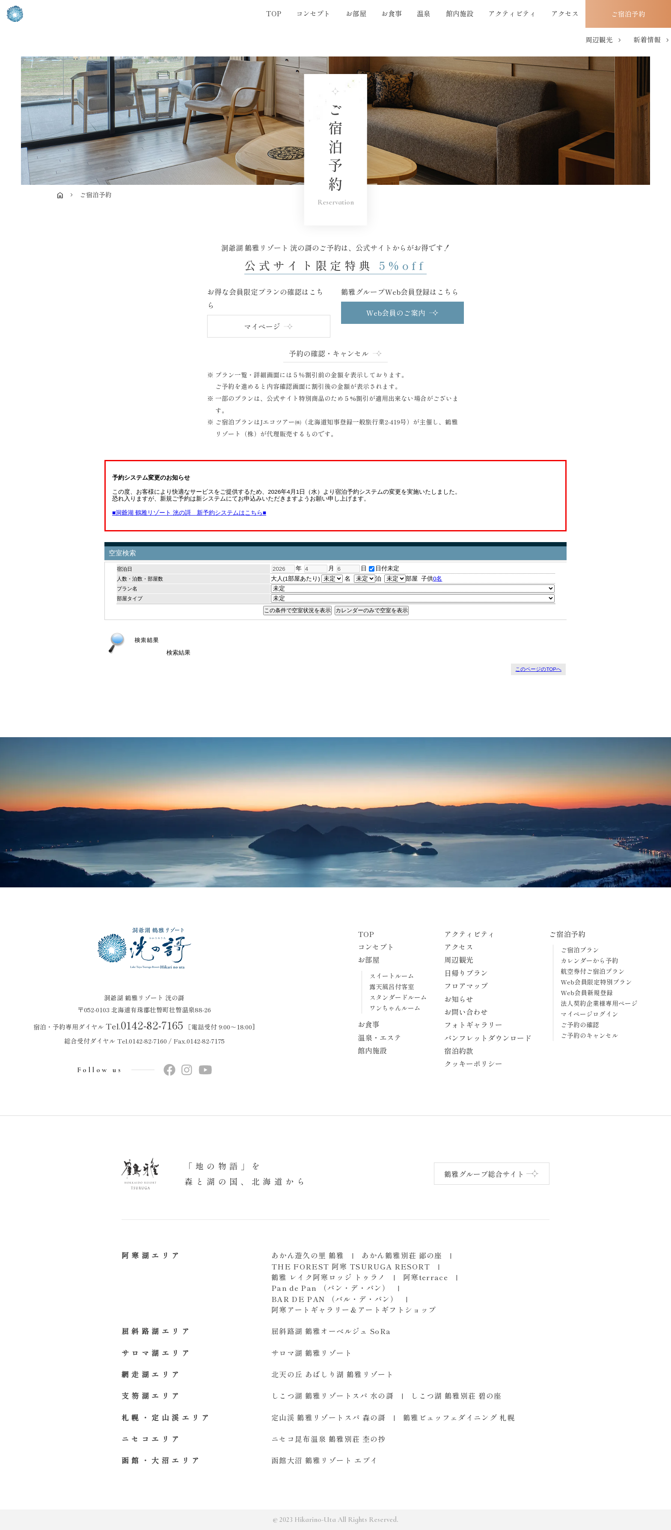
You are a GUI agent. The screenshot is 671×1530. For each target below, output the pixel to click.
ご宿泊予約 (567, 933)
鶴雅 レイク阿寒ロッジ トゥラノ (328, 1277)
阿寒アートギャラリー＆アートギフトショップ (353, 1309)
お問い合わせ (466, 1011)
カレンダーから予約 (589, 960)
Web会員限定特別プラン (596, 981)
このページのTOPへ (538, 669)
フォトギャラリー (473, 1024)
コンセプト (376, 946)
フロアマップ (466, 985)
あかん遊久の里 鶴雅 (307, 1255)
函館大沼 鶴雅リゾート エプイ (324, 1460)
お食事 (369, 1024)
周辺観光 (458, 959)
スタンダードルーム (398, 997)
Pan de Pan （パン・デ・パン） (330, 1287)
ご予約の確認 (580, 1024)
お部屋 (369, 959)
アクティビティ (469, 933)
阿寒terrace (425, 1277)
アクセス (458, 946)
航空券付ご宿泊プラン (593, 971)
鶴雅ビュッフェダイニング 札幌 (459, 1417)
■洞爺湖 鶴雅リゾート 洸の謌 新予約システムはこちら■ (189, 513)
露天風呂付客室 (391, 986)
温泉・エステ (379, 1037)
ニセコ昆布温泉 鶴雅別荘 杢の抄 (328, 1438)
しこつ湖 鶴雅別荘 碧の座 (456, 1395)
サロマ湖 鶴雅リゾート (311, 1352)
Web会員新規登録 (587, 992)
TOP (366, 933)
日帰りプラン (466, 972)
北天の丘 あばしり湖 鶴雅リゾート (332, 1374)
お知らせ (458, 998)
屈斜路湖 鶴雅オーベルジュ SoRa (331, 1330)
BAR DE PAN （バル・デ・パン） (334, 1298)
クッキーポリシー (473, 1063)
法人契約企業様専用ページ (599, 1003)
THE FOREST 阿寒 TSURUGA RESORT (351, 1266)
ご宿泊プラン (580, 949)
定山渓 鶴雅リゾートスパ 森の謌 (328, 1417)
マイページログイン (589, 1013)
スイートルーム (391, 975)
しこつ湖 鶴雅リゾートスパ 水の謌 (332, 1395)
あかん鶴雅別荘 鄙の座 (402, 1255)
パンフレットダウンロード (487, 1037)
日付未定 (384, 568)
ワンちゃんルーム (395, 1007)
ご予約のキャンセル (589, 1035)
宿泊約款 (458, 1050)
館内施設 (372, 1050)
